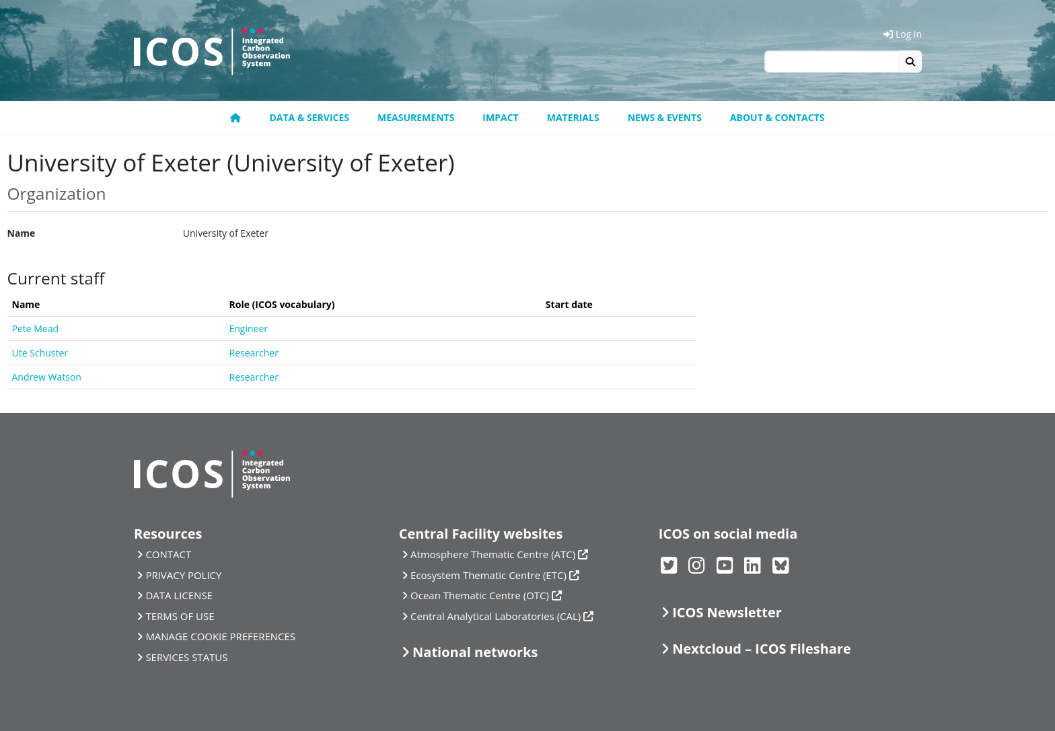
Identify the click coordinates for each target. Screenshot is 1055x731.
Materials (573, 117)
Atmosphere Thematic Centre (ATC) (492, 554)
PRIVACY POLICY (183, 575)
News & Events (665, 117)
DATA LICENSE (179, 595)
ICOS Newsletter (727, 612)
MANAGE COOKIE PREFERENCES (220, 636)
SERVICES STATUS (186, 657)
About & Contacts (777, 117)
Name (21, 233)
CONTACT (168, 554)
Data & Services (309, 117)
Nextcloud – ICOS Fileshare (761, 649)
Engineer (248, 328)
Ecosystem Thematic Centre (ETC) (488, 575)
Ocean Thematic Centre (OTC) (479, 595)
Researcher (254, 352)
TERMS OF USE (179, 616)
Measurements (415, 117)
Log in (902, 34)
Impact (500, 117)
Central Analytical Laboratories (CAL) (495, 616)
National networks (475, 652)
